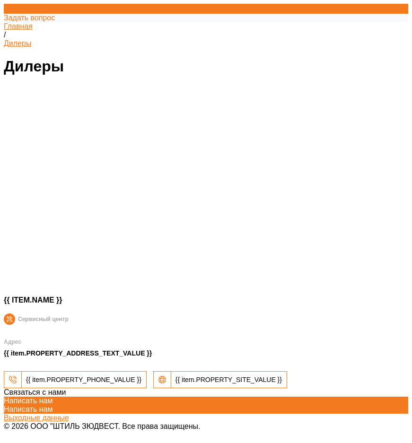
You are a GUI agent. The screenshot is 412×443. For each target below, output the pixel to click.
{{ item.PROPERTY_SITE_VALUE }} (228, 379)
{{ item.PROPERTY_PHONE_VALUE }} (83, 379)
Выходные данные (36, 418)
